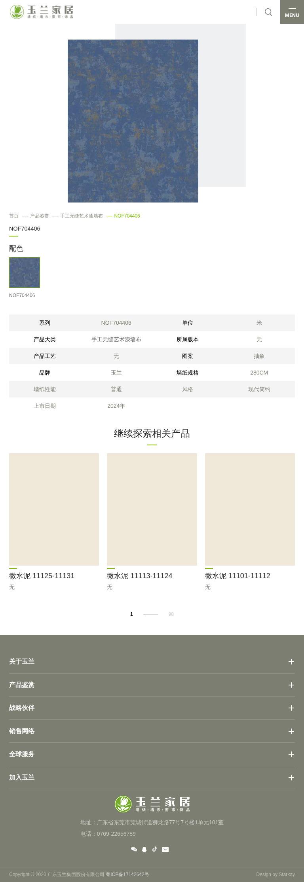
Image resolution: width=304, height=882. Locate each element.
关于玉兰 (21, 661)
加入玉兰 (21, 777)
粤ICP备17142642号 (127, 874)
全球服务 (21, 754)
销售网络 (21, 731)
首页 (14, 216)
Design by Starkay (275, 874)
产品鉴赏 (36, 216)
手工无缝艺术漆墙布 (78, 216)
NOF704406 (123, 216)
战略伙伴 (21, 707)
